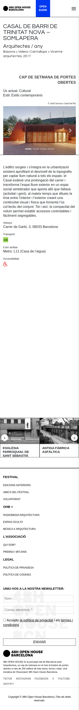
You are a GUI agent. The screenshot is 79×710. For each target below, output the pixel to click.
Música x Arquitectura (19, 529)
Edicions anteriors (17, 485)
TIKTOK (7, 678)
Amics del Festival (16, 492)
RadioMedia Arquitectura (21, 515)
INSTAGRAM (23, 678)
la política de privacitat (36, 620)
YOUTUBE (64, 678)
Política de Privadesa (18, 567)
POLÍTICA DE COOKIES (17, 574)
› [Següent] (74, 437)
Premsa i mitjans (15, 551)
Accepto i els (38, 622)
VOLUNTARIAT (11, 499)
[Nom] (38, 598)
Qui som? (9, 544)
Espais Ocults (13, 522)
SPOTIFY (8, 684)
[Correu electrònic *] (38, 610)
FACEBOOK (41, 678)
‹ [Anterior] (4, 437)
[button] (8, 130)
